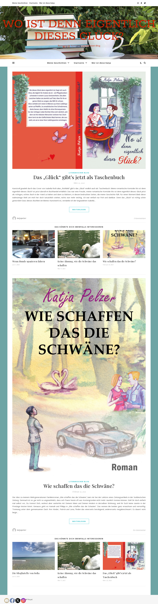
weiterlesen (79, 209)
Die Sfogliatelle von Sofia (25, 573)
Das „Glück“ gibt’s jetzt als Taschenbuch (79, 177)
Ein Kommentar (139, 530)
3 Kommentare (140, 218)
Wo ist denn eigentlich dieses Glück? (79, 30)
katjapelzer (21, 218)
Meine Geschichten (20, 3)
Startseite (33, 3)
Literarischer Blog (79, 173)
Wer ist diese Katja (47, 3)
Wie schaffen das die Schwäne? (119, 261)
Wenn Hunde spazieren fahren (28, 261)
